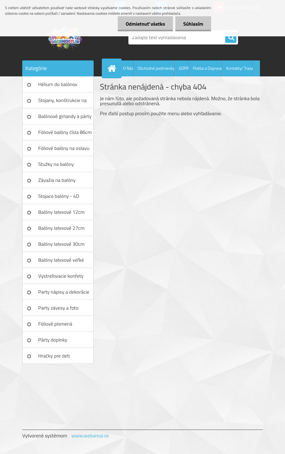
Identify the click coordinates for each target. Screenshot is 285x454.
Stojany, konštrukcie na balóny (62, 102)
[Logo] (65, 37)
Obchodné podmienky (156, 68)
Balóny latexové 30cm (61, 244)
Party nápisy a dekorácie (63, 292)
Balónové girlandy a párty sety (64, 118)
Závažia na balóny (56, 180)
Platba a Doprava (207, 68)
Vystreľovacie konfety (61, 276)
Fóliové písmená (55, 324)
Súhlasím (193, 24)
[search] (230, 38)
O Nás (128, 68)
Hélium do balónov (57, 84)
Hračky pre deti (54, 355)
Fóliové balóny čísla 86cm (65, 132)
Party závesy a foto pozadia (58, 310)
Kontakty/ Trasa (239, 68)
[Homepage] (113, 68)
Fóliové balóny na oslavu (63, 148)
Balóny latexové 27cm (61, 228)
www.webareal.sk (90, 435)
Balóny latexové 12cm (61, 212)
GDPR (184, 68)
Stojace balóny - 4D (58, 196)
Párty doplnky (52, 339)
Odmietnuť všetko (145, 24)
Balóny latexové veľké (61, 260)
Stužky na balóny (56, 164)
